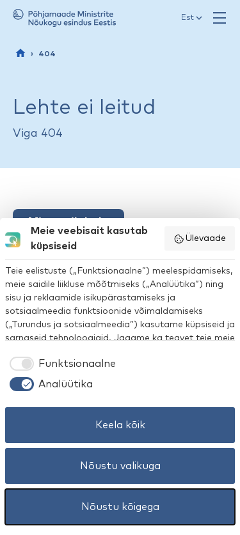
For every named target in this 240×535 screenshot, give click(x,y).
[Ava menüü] (219, 18)
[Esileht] (20, 53)
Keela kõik (120, 425)
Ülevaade (200, 239)
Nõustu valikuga (120, 466)
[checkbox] (60, 363)
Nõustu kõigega (120, 507)
